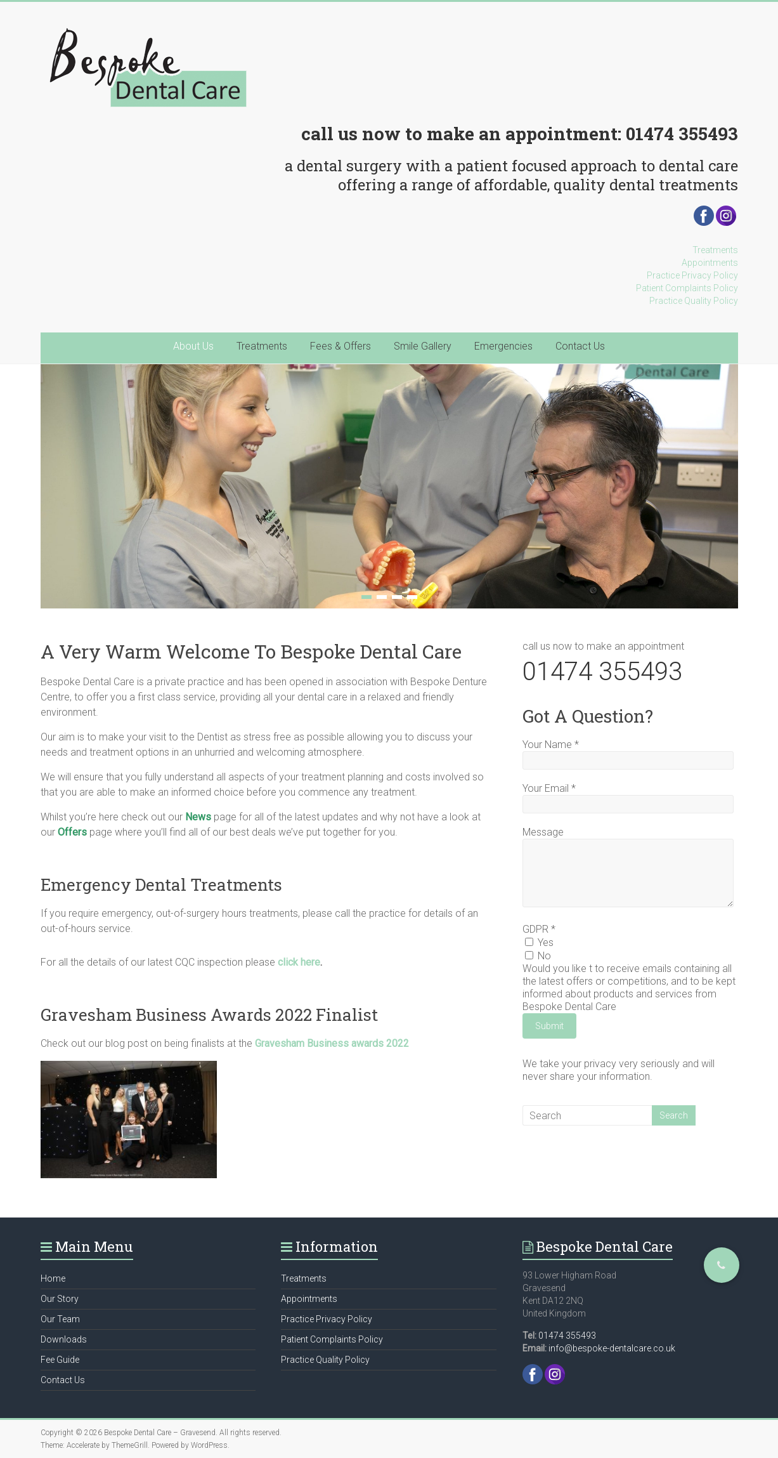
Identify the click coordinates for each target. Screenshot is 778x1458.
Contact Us (580, 346)
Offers (72, 832)
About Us (193, 346)
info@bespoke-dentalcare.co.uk (611, 1348)
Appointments (710, 263)
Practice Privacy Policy (692, 275)
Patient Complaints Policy (687, 288)
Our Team (60, 1319)
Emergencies (503, 346)
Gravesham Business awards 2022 (332, 1043)
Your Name (550, 745)
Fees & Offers (340, 346)
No (538, 956)
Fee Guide (60, 1360)
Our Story (60, 1299)
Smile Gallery (422, 346)
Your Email (549, 788)
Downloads (64, 1339)
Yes (539, 942)
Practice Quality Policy (693, 301)
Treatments (715, 250)
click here (299, 962)
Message (543, 832)
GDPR (538, 929)
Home (53, 1278)
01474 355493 (682, 133)
